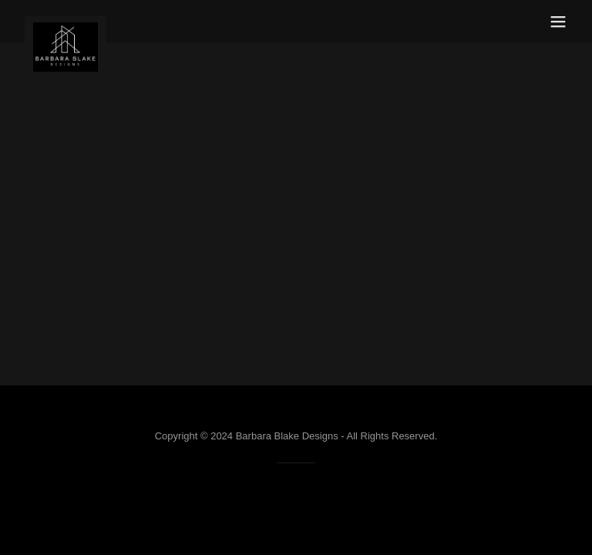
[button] (558, 21)
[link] (65, 21)
